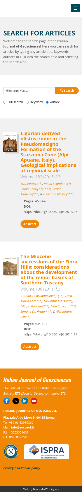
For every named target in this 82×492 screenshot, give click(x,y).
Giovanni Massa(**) (58, 301)
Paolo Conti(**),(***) (36, 189)
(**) (61, 295)
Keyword (34, 102)
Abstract (30, 224)
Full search (13, 102)
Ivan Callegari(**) (63, 306)
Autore (53, 102)
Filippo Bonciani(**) (35, 306)
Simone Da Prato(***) (36, 311)
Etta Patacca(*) (31, 183)
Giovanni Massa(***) (58, 194)
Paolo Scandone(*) (57, 183)
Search (67, 90)
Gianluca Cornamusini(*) (38, 295)
